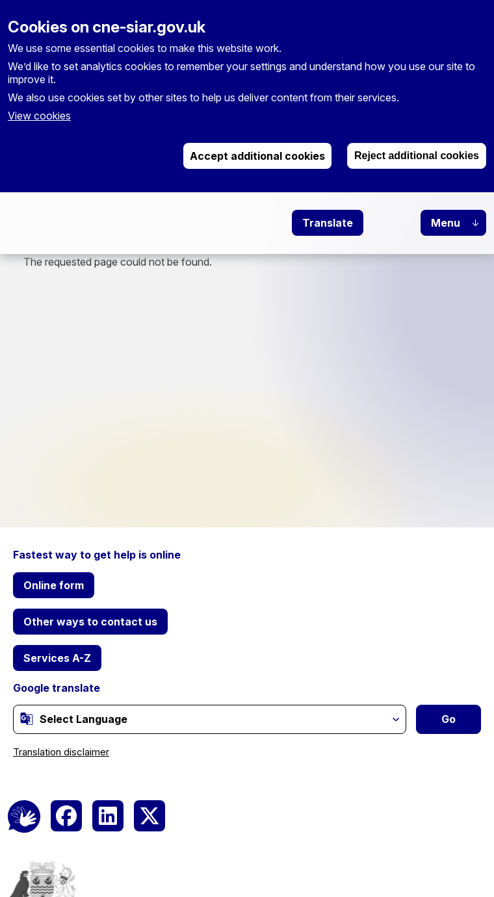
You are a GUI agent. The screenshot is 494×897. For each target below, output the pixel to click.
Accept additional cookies (257, 155)
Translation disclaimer (61, 752)
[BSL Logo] (24, 816)
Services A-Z (57, 657)
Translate (327, 222)
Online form (53, 585)
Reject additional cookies (416, 155)
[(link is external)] (26, 718)
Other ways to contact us (90, 621)
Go (448, 719)
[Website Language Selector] (209, 719)
